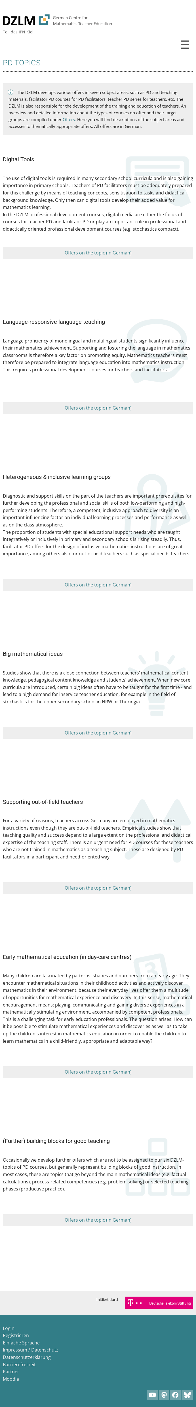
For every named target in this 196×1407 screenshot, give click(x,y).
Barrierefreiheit (19, 1364)
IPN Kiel (26, 32)
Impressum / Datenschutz (30, 1350)
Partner (11, 1372)
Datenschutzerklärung (27, 1357)
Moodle (11, 1379)
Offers (69, 119)
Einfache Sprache (21, 1343)
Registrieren (16, 1335)
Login (8, 1328)
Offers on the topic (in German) (98, 253)
